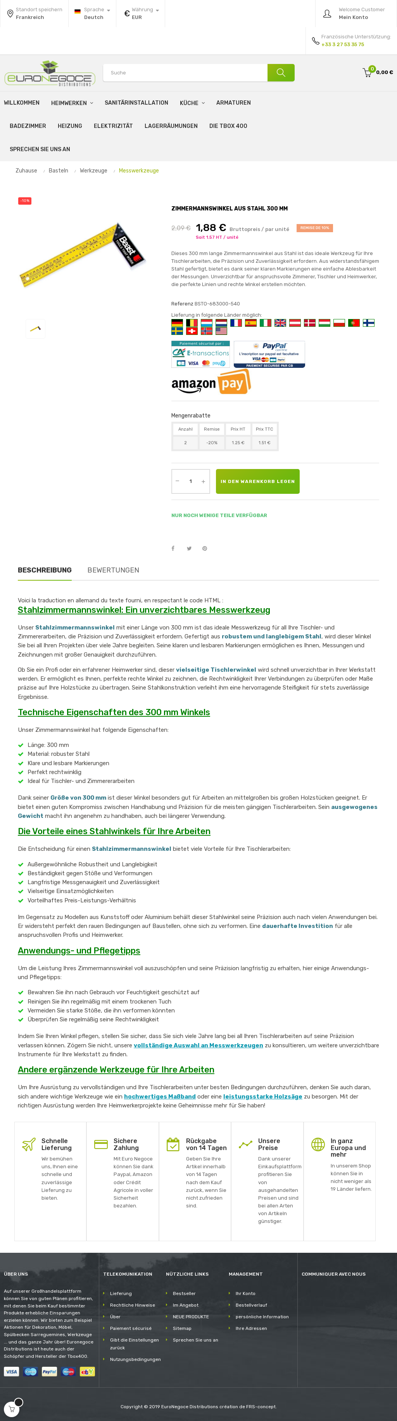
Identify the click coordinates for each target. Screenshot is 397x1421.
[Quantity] (191, 481)
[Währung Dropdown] (140, 13)
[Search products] (198, 72)
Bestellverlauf (251, 1305)
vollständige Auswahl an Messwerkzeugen (198, 1045)
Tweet (192, 549)
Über (115, 1316)
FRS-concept (261, 1406)
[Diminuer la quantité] (177, 480)
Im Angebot (185, 1305)
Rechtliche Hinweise (132, 1305)
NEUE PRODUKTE (191, 1316)
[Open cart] (11, 1409)
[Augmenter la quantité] (203, 481)
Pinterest (208, 549)
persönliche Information (262, 1316)
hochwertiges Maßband (160, 1096)
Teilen (177, 549)
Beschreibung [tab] (45, 570)
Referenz (182, 304)
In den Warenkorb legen (258, 481)
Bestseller (184, 1293)
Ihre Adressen (251, 1328)
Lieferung (121, 1293)
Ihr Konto (245, 1293)
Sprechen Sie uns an (195, 1340)
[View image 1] (35, 329)
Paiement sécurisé (131, 1328)
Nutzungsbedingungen (135, 1359)
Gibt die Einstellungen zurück (134, 1343)
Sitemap (182, 1328)
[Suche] (281, 72)
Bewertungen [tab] (113, 570)
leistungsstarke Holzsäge (262, 1096)
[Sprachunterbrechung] (92, 13)
